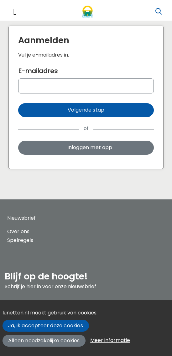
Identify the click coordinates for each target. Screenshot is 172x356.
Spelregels (20, 240)
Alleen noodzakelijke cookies (44, 340)
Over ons (18, 231)
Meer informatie (110, 340)
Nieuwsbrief (21, 218)
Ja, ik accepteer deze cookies (45, 325)
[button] (86, 110)
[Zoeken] (158, 12)
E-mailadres (38, 71)
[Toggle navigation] (15, 12)
